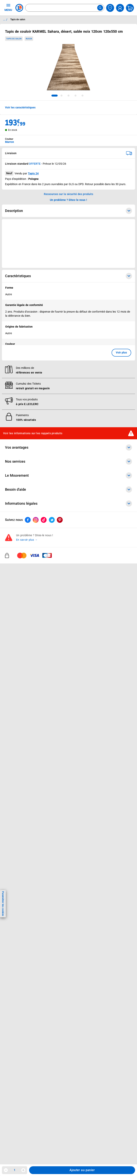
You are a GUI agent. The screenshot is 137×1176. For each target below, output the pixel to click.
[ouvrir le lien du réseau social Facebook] (28, 520)
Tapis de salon (14, 39)
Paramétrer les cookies (3, 903)
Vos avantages (68, 447)
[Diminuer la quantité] (6, 1170)
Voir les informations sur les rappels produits (32, 433)
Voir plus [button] (121, 352)
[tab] (54, 96)
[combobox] (64, 8)
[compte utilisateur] (120, 8)
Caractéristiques (68, 276)
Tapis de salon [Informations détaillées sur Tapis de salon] (17, 19)
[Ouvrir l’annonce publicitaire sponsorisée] (68, 243)
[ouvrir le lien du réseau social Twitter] (52, 520)
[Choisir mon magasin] (110, 8)
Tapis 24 (33, 173)
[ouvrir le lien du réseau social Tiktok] (44, 520)
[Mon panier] (130, 8)
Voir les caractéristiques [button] (20, 107)
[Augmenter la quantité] (23, 1170)
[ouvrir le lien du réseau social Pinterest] (60, 520)
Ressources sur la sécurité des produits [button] (68, 194)
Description (68, 211)
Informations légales (68, 503)
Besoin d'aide (68, 489)
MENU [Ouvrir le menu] (8, 7)
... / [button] (5, 19)
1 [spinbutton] (14, 1170)
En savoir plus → (27, 539)
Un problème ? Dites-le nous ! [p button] (68, 200)
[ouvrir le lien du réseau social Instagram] (36, 520)
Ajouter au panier (82, 1170)
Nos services (68, 461)
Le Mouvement (68, 475)
